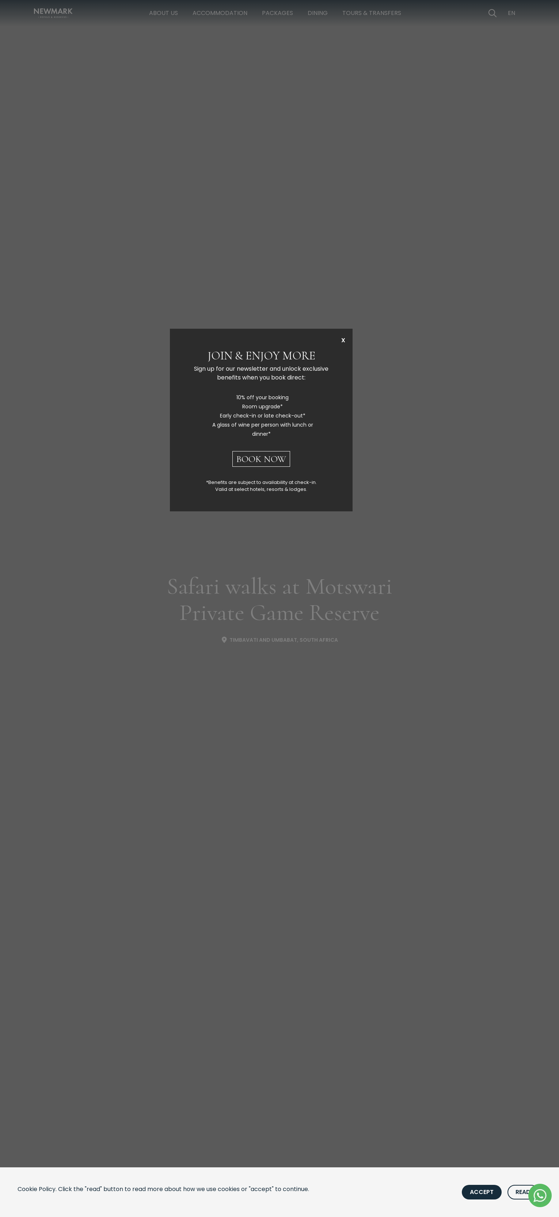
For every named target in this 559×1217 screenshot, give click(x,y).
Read (523, 1192)
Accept (482, 1192)
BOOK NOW (261, 459)
